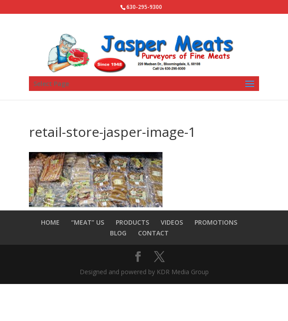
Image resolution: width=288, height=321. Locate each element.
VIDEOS (172, 222)
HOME (50, 222)
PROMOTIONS (216, 222)
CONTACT (153, 233)
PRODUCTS (132, 222)
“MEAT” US (87, 222)
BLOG (118, 233)
